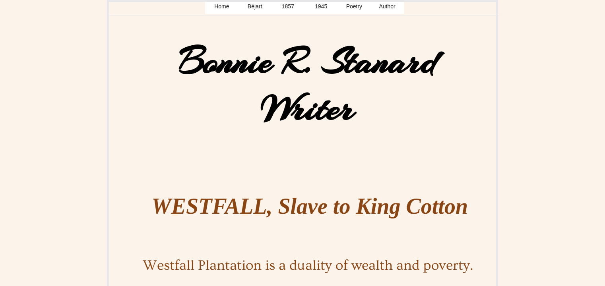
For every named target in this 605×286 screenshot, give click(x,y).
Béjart (255, 6)
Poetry (354, 6)
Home (221, 6)
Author (387, 6)
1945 (321, 6)
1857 (288, 6)
